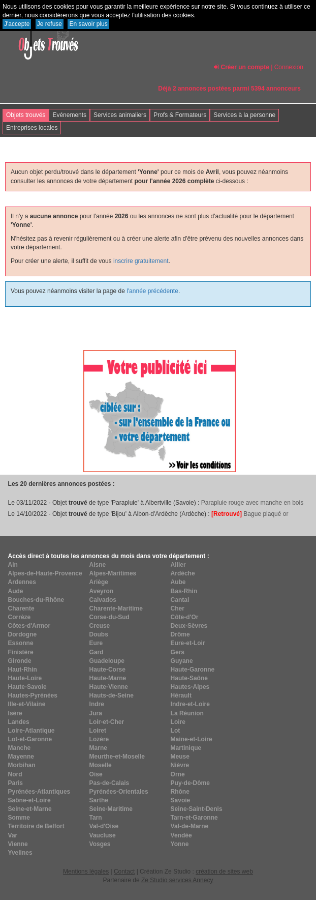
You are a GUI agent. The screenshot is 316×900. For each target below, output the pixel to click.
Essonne (21, 643)
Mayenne (21, 756)
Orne (178, 774)
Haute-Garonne (193, 669)
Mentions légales (86, 871)
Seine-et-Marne (30, 808)
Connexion (288, 67)
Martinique (186, 747)
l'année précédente (152, 291)
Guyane (182, 660)
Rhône (180, 791)
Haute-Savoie (27, 686)
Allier (178, 564)
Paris (15, 783)
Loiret (97, 730)
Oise (96, 774)
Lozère (99, 739)
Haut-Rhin (22, 669)
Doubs (98, 634)
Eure (96, 643)
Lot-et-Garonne (30, 739)
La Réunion (187, 713)
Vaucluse (102, 835)
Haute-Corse (107, 669)
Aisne (97, 564)
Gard (96, 652)
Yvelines (20, 852)
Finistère (21, 652)
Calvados (102, 599)
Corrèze (19, 617)
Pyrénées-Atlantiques (39, 791)
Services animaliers (119, 115)
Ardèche (183, 573)
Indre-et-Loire (190, 704)
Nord (15, 774)
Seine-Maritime (111, 808)
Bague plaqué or (249, 513)
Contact (124, 871)
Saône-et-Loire (29, 800)
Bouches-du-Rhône (36, 599)
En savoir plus (88, 23)
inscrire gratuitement (141, 261)
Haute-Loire (25, 678)
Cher (177, 608)
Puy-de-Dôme (190, 783)
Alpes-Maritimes (113, 573)
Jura (95, 713)
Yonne (180, 844)
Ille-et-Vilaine (27, 704)
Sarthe (98, 800)
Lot (175, 730)
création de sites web (224, 871)
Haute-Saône (189, 678)
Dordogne (22, 634)
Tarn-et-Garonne (194, 817)
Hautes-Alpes (190, 686)
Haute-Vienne (108, 686)
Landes (18, 721)
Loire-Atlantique (31, 730)
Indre (96, 704)
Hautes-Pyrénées (32, 695)
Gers (177, 652)
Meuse (180, 756)
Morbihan (22, 765)
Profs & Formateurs (179, 115)
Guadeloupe (106, 660)
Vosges (100, 844)
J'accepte (16, 23)
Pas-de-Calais (109, 783)
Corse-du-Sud (109, 617)
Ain (13, 564)
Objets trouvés (25, 115)
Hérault (181, 695)
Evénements (69, 115)
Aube (178, 582)
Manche (19, 747)
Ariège (98, 582)
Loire (178, 721)
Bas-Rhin (184, 591)
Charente (21, 608)
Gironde (19, 660)
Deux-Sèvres (189, 625)
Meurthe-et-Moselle (117, 756)
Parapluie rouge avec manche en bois (252, 502)
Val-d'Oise (104, 826)
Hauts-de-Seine (111, 695)
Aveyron (101, 591)
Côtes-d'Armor (29, 625)
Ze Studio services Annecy (177, 880)
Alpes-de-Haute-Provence (45, 573)
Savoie (181, 800)
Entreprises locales (31, 127)
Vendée (181, 835)
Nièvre (180, 765)
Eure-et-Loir (188, 643)
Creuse (99, 625)
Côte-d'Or (185, 617)
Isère (15, 713)
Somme (19, 817)
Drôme (180, 634)
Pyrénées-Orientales (118, 791)
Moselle (100, 765)
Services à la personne (244, 115)
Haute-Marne (108, 678)
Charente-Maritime (116, 608)
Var (13, 835)
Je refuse (49, 23)
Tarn (95, 817)
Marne (98, 747)
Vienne (18, 844)
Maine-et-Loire (191, 739)
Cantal (180, 599)
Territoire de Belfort (36, 826)
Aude (15, 591)
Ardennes (22, 582)
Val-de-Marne (190, 826)
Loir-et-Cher (106, 721)
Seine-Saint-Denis (197, 808)
